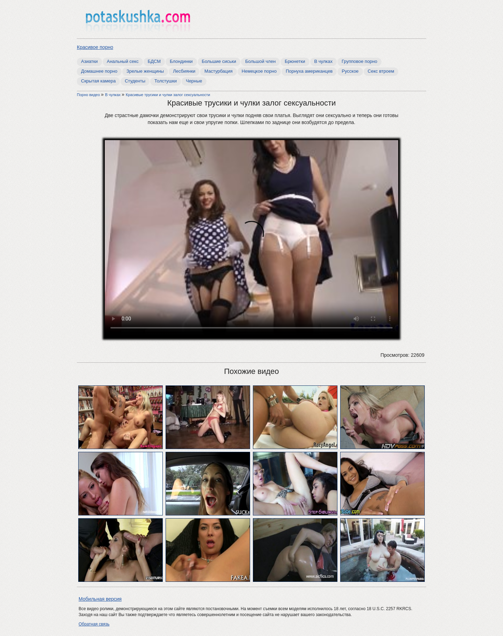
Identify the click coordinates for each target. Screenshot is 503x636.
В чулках (323, 61)
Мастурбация (218, 71)
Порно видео (89, 95)
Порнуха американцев (309, 71)
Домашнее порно (99, 71)
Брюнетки (295, 61)
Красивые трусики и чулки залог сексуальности (168, 95)
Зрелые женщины (145, 71)
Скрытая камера (98, 81)
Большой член (260, 61)
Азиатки (89, 61)
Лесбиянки (184, 71)
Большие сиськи (219, 61)
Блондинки (181, 61)
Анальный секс (123, 61)
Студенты (135, 81)
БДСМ (154, 61)
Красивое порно (95, 47)
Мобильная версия (100, 599)
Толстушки (165, 81)
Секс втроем (381, 71)
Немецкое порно (259, 71)
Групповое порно (359, 61)
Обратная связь (94, 624)
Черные (194, 81)
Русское (350, 71)
